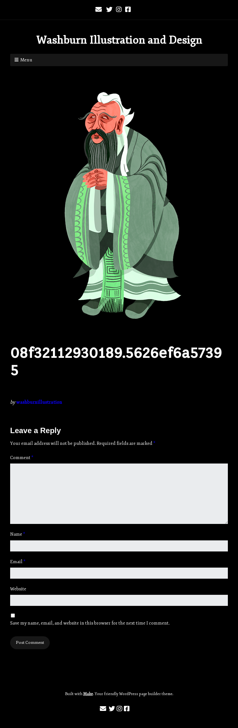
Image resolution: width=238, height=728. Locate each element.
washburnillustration (39, 402)
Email (17, 561)
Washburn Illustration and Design (119, 40)
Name (17, 534)
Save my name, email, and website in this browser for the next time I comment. (90, 623)
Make (88, 694)
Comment (21, 457)
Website (18, 589)
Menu (26, 60)
